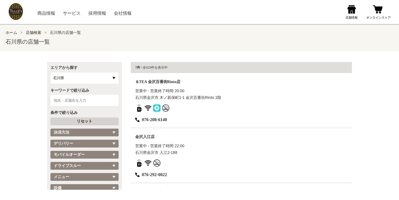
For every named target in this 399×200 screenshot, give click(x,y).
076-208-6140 (151, 119)
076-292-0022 (151, 174)
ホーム (11, 33)
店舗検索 (33, 33)
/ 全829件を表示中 (151, 67)
